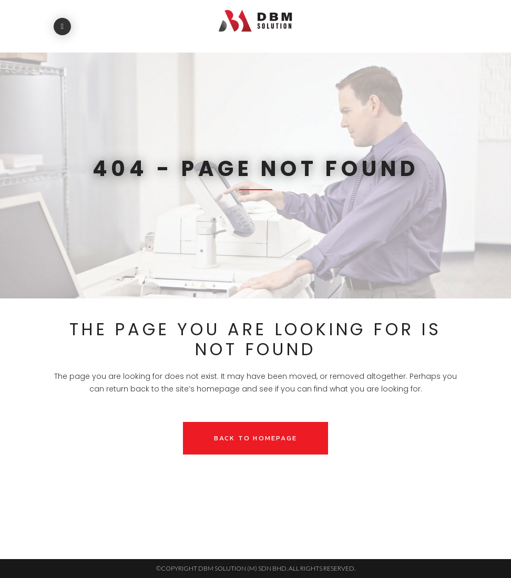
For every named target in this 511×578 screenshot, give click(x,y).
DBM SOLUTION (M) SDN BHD (242, 568)
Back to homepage (255, 438)
